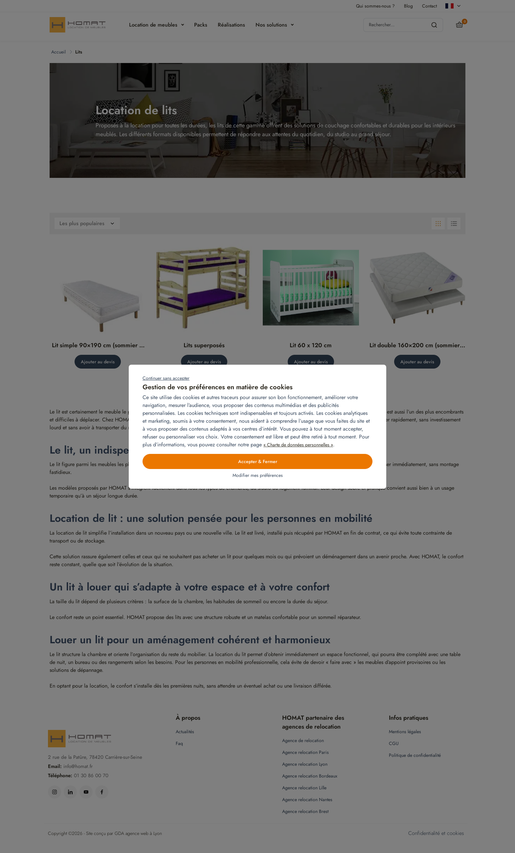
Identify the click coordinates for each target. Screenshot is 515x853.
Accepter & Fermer (257, 461)
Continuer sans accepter (166, 378)
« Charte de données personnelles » (298, 444)
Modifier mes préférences (258, 475)
